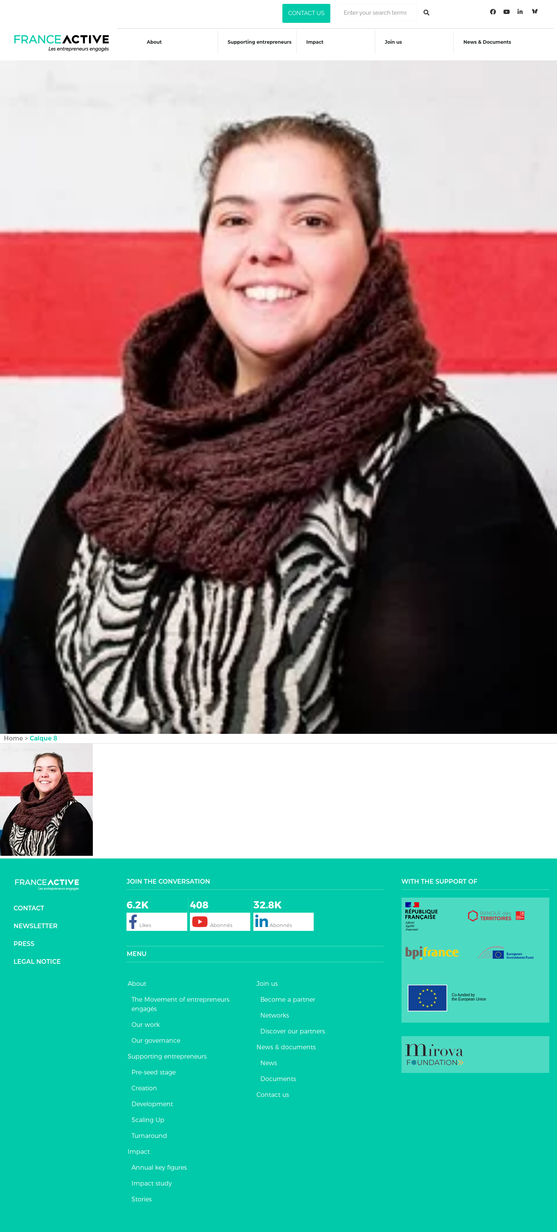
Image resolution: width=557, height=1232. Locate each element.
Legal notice (37, 956)
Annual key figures (159, 1163)
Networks (274, 1010)
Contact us (272, 1090)
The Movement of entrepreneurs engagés (180, 999)
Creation (144, 1083)
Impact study (152, 1178)
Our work (146, 1020)
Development (152, 1099)
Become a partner (287, 995)
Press (24, 938)
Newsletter (36, 921)
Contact (29, 903)
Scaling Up (148, 1115)
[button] (306, 13)
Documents (278, 1074)
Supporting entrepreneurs (259, 42)
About (152, 42)
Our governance (156, 1036)
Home (13, 733)
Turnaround (149, 1131)
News (268, 1058)
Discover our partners (292, 1026)
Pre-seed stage (154, 1067)
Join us (394, 42)
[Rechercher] (426, 12)
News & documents (286, 1042)
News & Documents (489, 42)
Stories (142, 1194)
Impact (315, 42)
